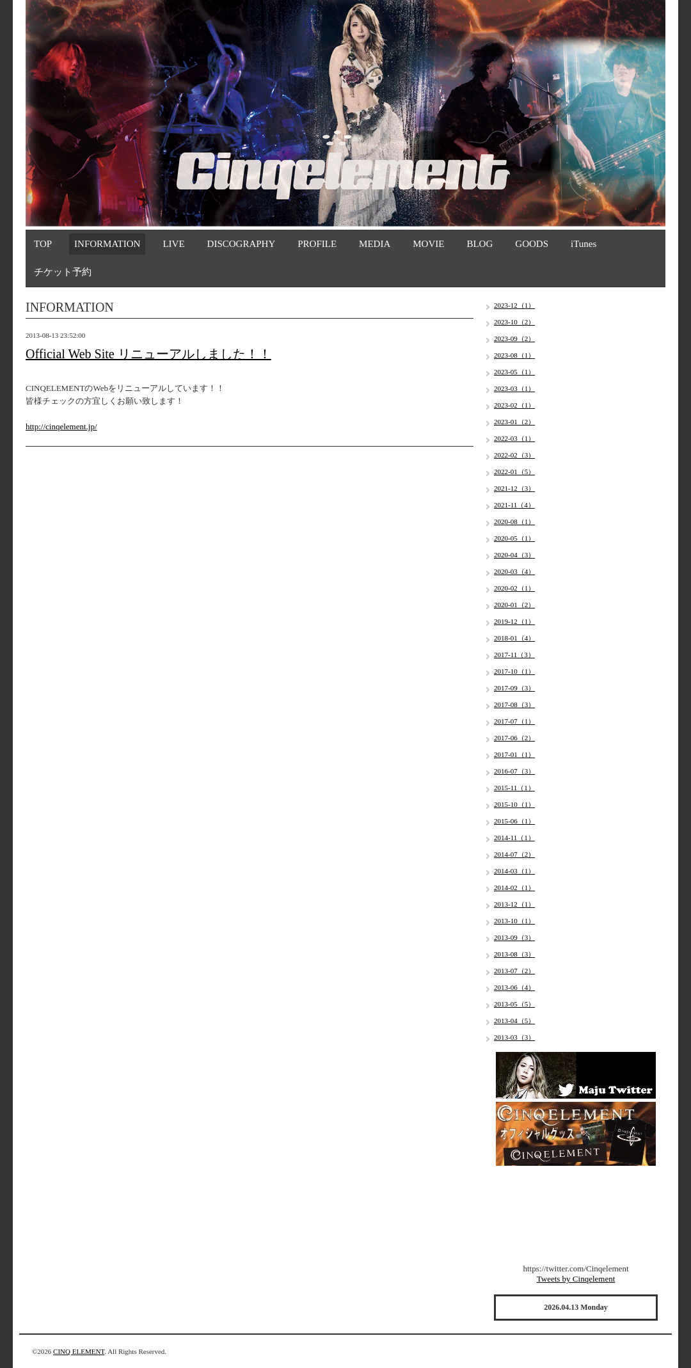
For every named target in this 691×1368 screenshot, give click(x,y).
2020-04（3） (514, 555)
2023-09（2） (514, 338)
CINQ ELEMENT (78, 1351)
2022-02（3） (514, 455)
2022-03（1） (514, 438)
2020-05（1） (514, 538)
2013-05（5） (514, 1004)
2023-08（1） (514, 355)
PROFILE (317, 244)
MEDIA (374, 244)
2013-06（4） (514, 987)
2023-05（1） (514, 372)
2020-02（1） (514, 588)
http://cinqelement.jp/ (61, 426)
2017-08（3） (514, 704)
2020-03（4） (514, 571)
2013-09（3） (514, 937)
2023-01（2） (514, 422)
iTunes (583, 244)
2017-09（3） (514, 688)
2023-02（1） (514, 405)
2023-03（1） (514, 388)
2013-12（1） (514, 904)
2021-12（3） (514, 488)
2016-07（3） (514, 771)
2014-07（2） (514, 854)
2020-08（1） (514, 521)
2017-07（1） (514, 721)
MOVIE (428, 244)
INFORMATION (107, 244)
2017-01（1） (514, 754)
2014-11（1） (514, 837)
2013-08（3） (514, 954)
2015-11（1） (514, 787)
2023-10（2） (514, 322)
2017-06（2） (514, 738)
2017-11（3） (514, 654)
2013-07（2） (514, 970)
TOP (43, 244)
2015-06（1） (514, 821)
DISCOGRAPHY (241, 244)
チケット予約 (62, 272)
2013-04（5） (514, 1020)
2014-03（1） (514, 871)
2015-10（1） (514, 804)
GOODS (531, 244)
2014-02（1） (514, 887)
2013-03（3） (514, 1037)
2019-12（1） (514, 621)
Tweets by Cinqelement (576, 1279)
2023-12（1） (514, 305)
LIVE (173, 244)
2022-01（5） (514, 471)
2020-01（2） (514, 604)
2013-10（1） (514, 921)
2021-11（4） (514, 505)
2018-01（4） (514, 638)
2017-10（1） (514, 671)
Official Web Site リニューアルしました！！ (148, 354)
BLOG (479, 244)
